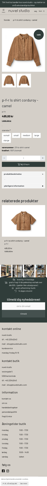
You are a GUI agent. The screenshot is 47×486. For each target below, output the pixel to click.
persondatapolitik (9, 412)
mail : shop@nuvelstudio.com (14, 344)
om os (4, 403)
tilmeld (23, 313)
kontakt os (6, 398)
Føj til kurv (23, 164)
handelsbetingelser (10, 407)
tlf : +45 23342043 (9, 339)
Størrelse (6, 130)
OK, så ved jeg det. (10, 483)
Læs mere (23, 483)
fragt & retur (7, 416)
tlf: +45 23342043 (9, 380)
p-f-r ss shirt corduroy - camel (16, 240)
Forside (7, 20)
